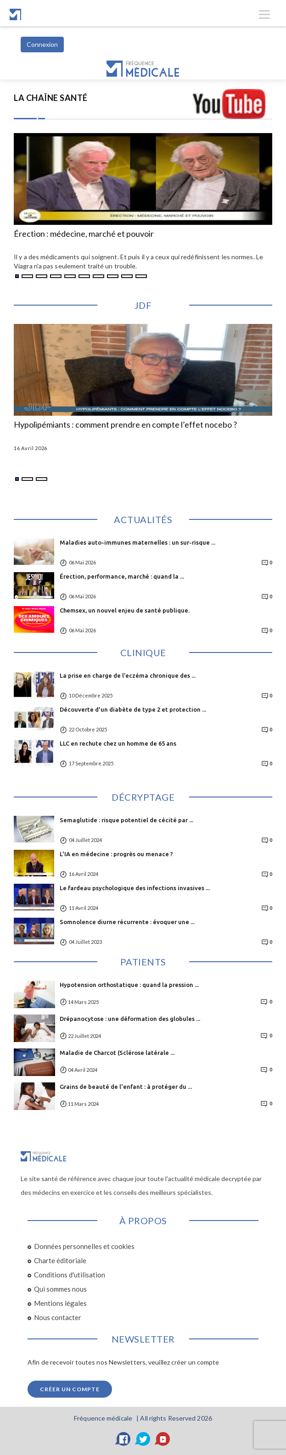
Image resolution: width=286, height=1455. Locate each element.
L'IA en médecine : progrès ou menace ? (116, 854)
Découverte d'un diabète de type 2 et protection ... (133, 709)
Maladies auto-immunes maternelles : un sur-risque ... (137, 542)
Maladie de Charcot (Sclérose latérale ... (117, 1052)
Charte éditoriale (60, 1260)
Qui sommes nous (60, 1289)
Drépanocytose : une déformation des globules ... (130, 1018)
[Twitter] (143, 1439)
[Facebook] (123, 1439)
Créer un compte (70, 1389)
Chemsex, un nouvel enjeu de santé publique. (125, 610)
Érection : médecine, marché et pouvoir (84, 234)
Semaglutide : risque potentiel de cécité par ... (126, 820)
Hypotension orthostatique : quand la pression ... (129, 984)
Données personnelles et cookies (84, 1246)
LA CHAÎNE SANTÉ (51, 98)
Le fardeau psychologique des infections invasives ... (135, 888)
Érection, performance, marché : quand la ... (122, 576)
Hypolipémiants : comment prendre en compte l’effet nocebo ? (125, 424)
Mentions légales (60, 1303)
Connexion (42, 44)
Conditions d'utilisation (69, 1275)
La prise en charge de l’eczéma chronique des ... (128, 675)
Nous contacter (57, 1317)
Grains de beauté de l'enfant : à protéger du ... (126, 1086)
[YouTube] (163, 1439)
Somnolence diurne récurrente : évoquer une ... (127, 922)
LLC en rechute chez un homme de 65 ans (118, 743)
